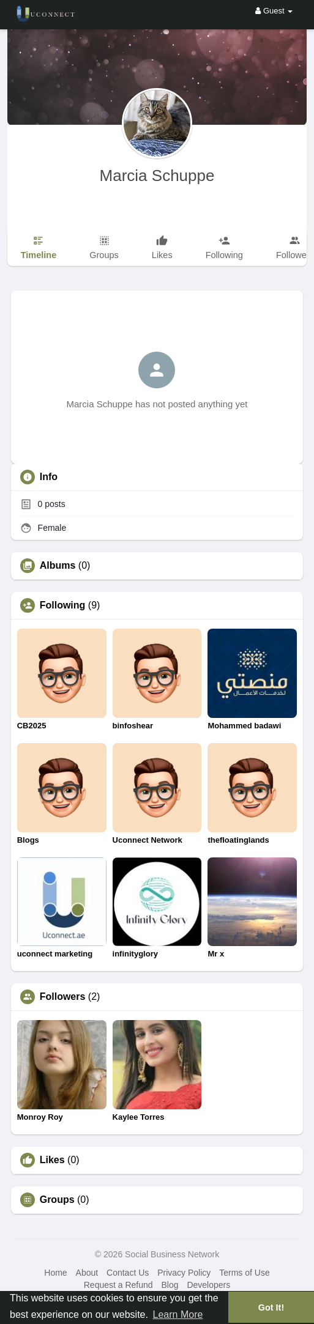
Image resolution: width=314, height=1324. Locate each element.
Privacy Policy (184, 1273)
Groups (57, 1200)
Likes (52, 1160)
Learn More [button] (178, 1314)
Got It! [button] (271, 1307)
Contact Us (128, 1273)
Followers (63, 997)
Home (55, 1273)
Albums (58, 566)
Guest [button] (274, 10)
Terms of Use (244, 1273)
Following (63, 605)
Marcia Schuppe (157, 175)
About (87, 1273)
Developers (208, 1285)
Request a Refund (118, 1285)
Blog (169, 1285)
